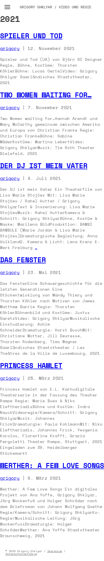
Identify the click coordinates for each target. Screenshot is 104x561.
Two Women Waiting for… (46, 95)
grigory (9, 48)
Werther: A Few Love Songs (52, 465)
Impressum (54, 551)
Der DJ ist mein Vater (43, 165)
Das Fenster (23, 260)
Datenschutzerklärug (21, 554)
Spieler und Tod (31, 36)
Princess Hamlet (31, 365)
